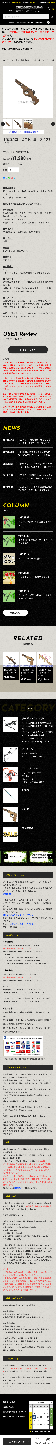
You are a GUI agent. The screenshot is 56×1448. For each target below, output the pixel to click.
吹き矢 (25, 789)
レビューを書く (28, 349)
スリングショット (31, 768)
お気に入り (38, 1443)
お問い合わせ (48, 1443)
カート (53, 7)
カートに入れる (17, 1441)
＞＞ (50, 1403)
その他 (14, 60)
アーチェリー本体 (29, 753)
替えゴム (25, 775)
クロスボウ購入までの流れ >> (17, 48)
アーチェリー (29, 749)
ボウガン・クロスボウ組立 (33, 738)
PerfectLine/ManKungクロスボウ (36, 741)
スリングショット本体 (31, 772)
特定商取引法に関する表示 (14, 1416)
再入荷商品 (28, 828)
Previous (3, 124)
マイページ (48, 7)
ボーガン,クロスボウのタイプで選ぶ (37, 732)
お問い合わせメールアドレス (22, 924)
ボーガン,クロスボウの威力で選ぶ (36, 722)
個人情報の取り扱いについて (14, 1411)
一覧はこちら (14, 612)
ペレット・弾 (27, 779)
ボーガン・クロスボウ (33, 718)
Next (53, 124)
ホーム (5, 60)
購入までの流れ (9, 1402)
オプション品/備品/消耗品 (33, 735)
